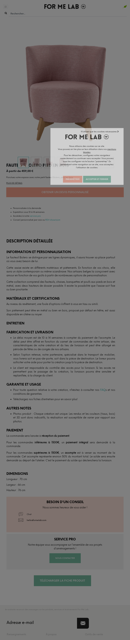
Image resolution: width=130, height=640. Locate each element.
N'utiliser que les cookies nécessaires (110, 133)
